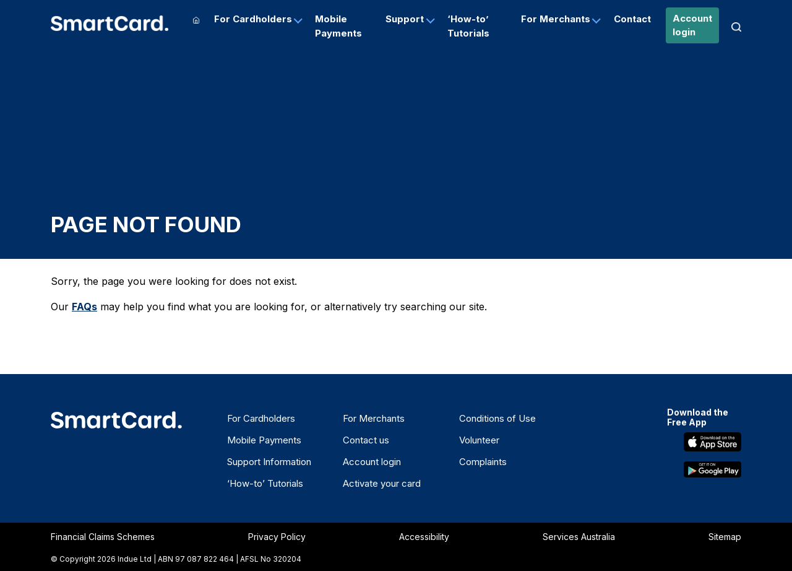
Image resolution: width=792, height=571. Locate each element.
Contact (632, 19)
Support (404, 19)
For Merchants (555, 19)
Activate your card (382, 483)
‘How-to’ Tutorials (468, 26)
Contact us (366, 440)
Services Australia (579, 536)
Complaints (483, 462)
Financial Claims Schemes (103, 536)
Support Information (269, 462)
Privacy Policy (277, 536)
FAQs (84, 306)
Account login (692, 25)
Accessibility (424, 536)
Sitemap (724, 536)
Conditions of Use (497, 418)
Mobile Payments (338, 26)
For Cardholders (253, 19)
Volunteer (479, 440)
